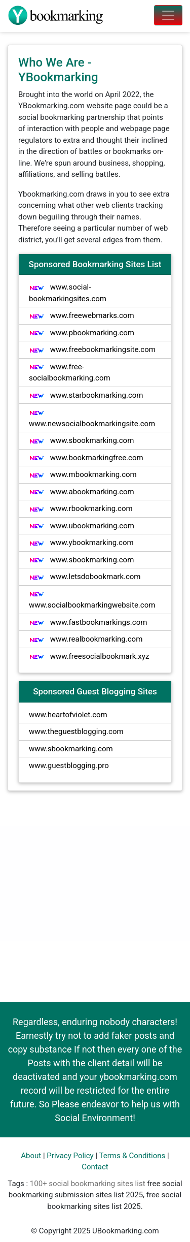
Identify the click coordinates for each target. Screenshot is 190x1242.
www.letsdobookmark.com (85, 576)
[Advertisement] (95, 896)
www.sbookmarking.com (81, 440)
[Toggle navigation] (168, 15)
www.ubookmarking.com (81, 525)
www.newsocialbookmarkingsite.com (92, 418)
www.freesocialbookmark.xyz (89, 656)
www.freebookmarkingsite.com (92, 349)
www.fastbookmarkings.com (88, 622)
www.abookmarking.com (81, 491)
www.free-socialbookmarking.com (69, 372)
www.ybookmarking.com (81, 542)
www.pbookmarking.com (81, 332)
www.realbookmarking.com (85, 639)
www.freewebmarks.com (81, 315)
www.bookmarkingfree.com (86, 457)
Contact (95, 1166)
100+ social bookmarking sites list (87, 1183)
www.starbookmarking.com (86, 395)
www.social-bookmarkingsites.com (67, 292)
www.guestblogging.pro (69, 765)
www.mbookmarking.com (83, 474)
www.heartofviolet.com (68, 714)
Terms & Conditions (132, 1155)
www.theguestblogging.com (76, 731)
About (31, 1155)
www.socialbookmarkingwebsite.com (92, 600)
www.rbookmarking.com (81, 508)
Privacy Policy (70, 1155)
